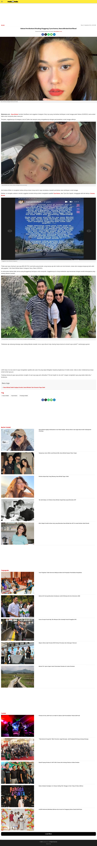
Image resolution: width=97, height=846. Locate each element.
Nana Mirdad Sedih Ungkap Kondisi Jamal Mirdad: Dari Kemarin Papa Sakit (24, 387)
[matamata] (12, 2)
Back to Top (48, 843)
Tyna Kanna (56, 193)
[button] (2, 1)
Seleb (3, 25)
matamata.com (46, 841)
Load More (48, 834)
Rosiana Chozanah (49, 31)
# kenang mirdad (24, 395)
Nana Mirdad (14, 114)
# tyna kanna (14, 395)
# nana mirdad (5, 395)
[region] (48, 14)
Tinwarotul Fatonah (39, 31)
